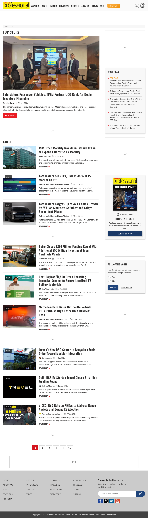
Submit (113, 287)
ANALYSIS (85, 6)
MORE (102, 6)
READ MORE (44, 166)
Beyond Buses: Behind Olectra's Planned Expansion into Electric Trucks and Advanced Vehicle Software (125, 83)
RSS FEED (7, 498)
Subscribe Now (125, 233)
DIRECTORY (55, 494)
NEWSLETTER (56, 489)
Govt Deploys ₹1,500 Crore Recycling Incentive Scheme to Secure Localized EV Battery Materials (65, 281)
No (113, 281)
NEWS (44, 6)
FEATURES (53, 6)
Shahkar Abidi (46, 358)
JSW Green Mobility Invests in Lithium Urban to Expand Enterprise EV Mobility (67, 150)
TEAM (76, 489)
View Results (126, 287)
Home (6, 27)
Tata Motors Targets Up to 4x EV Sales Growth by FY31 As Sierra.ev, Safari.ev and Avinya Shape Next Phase (68, 208)
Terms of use (71, 514)
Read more (9, 115)
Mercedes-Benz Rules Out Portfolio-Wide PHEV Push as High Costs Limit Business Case (65, 311)
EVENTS (30, 480)
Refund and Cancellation (106, 514)
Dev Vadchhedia (47, 289)
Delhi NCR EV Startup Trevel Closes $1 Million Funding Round (68, 380)
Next (70, 448)
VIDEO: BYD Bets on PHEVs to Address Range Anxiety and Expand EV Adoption (67, 407)
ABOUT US (8, 484)
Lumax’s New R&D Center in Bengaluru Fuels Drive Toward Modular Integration (67, 352)
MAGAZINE (55, 484)
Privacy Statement (86, 514)
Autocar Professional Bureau (51, 414)
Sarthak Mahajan (47, 386)
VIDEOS (95, 6)
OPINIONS (75, 6)
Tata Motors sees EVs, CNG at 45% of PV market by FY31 (65, 178)
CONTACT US (79, 480)
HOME (6, 480)
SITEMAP (77, 494)
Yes (113, 277)
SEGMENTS (35, 6)
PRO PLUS (114, 6)
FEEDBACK (78, 484)
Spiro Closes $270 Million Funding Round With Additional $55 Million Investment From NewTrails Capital (68, 250)
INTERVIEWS (64, 6)
